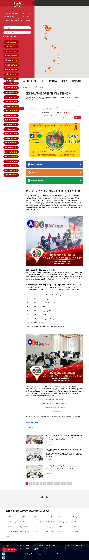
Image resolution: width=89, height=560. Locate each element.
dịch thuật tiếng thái (31, 418)
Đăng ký (39, 554)
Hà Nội (10, 517)
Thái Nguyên (38, 522)
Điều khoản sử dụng (48, 554)
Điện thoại (63, 113)
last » (69, 483)
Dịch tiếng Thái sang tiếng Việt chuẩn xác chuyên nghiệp (64, 435)
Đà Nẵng (62, 527)
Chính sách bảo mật (60, 554)
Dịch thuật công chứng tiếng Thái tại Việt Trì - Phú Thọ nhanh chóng (63, 450)
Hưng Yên (24, 517)
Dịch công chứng (32, 81)
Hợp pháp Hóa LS (54, 81)
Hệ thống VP (65, 81)
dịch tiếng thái (40, 418)
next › (63, 483)
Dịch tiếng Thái (31, 326)
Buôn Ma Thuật (13, 531)
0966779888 (47, 548)
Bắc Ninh (62, 517)
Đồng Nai (11, 536)
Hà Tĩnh (36, 527)
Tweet (29, 427)
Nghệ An (24, 527)
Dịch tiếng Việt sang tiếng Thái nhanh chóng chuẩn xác (63, 466)
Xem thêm (49, 443)
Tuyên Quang (76, 522)
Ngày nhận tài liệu (46, 112)
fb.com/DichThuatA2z (24, 545)
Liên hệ (33, 554)
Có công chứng (80, 108)
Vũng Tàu (50, 531)
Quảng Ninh (50, 517)
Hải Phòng (37, 517)
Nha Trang (24, 531)
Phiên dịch (43, 81)
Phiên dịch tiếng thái (76, 416)
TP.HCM (36, 531)
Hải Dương (75, 517)
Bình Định (75, 527)
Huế (48, 527)
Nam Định (11, 522)
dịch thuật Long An (60, 416)
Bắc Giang (62, 522)
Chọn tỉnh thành (10, 36)
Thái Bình (50, 522)
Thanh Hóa (11, 527)
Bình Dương (76, 531)
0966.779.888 (38, 548)
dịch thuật (68, 416)
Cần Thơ (62, 531)
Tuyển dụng (26, 554)
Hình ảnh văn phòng (77, 81)
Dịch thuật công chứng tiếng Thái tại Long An (43, 416)
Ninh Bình (24, 522)
